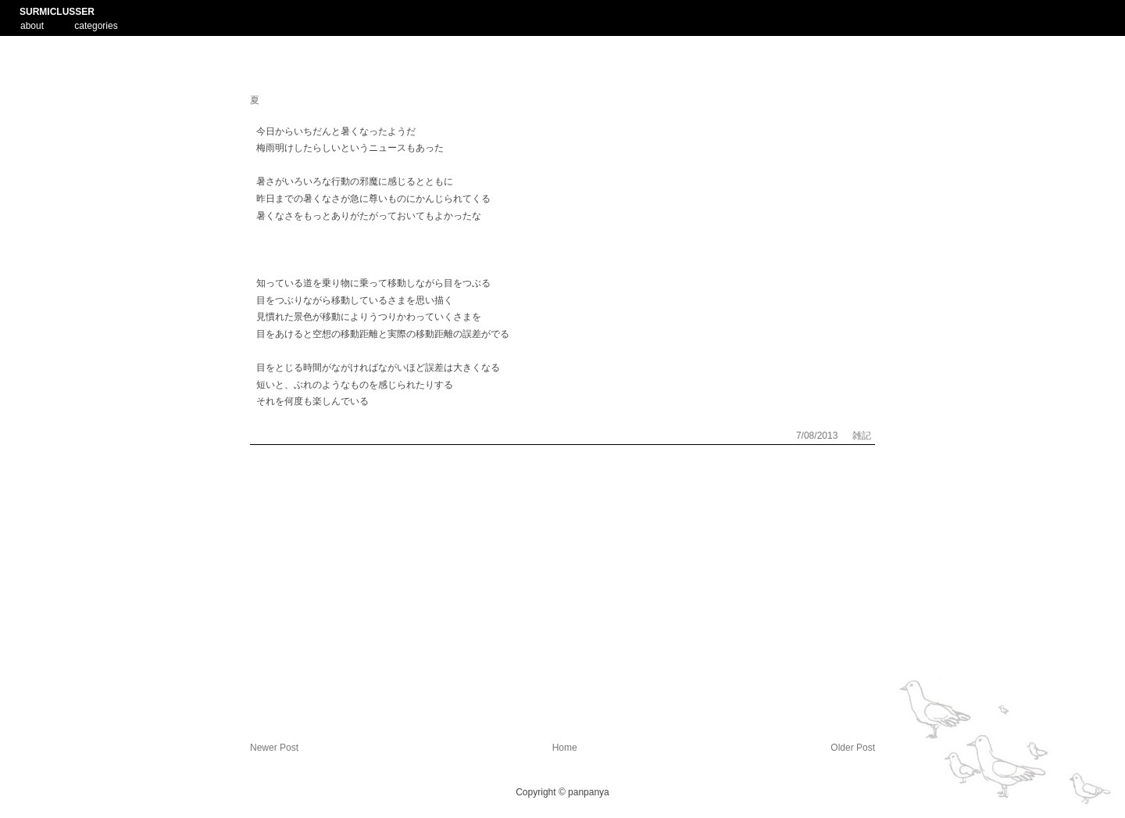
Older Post (852, 747)
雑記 (861, 435)
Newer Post (274, 747)
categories (95, 25)
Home (564, 747)
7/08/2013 (818, 435)
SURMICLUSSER (57, 11)
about (32, 24)
